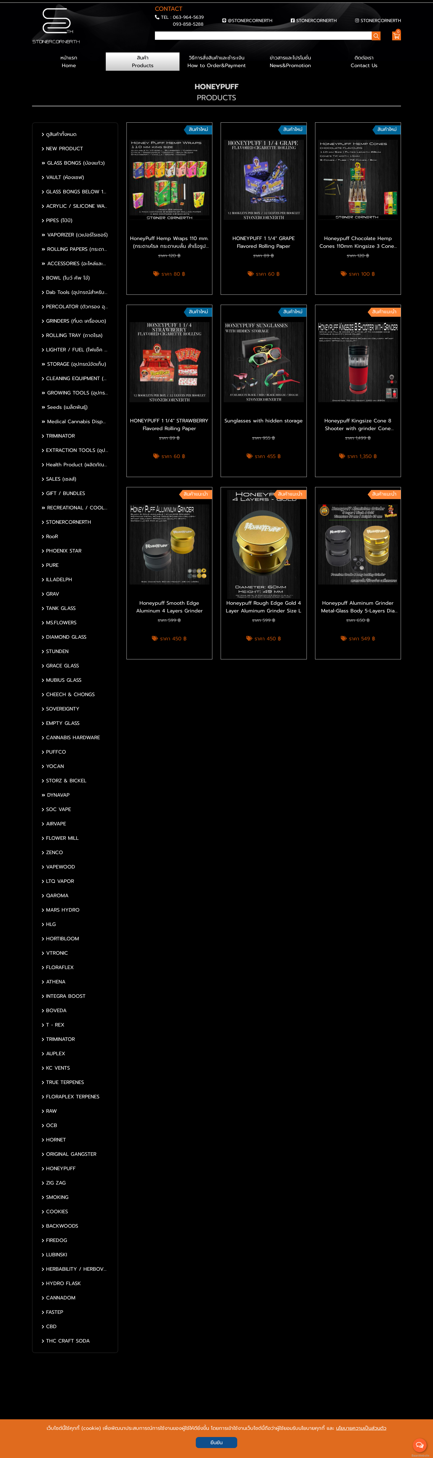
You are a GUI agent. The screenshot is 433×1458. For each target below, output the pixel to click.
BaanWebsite (420, 1455)
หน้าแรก (69, 61)
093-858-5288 (188, 24)
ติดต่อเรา (364, 61)
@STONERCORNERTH (250, 20)
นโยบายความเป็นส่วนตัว (361, 1428)
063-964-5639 (188, 17)
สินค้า (142, 61)
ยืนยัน (216, 1442)
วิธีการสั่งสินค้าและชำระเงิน (216, 61)
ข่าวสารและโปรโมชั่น (290, 61)
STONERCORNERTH (316, 20)
